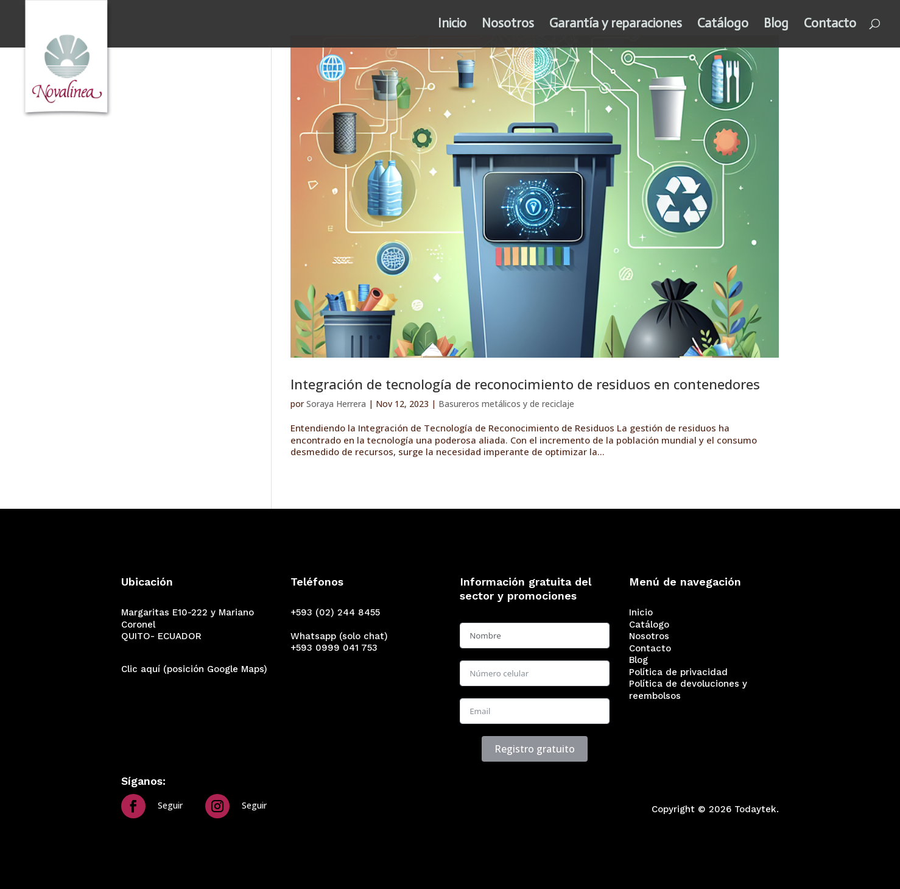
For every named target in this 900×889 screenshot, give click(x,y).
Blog (776, 26)
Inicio (452, 26)
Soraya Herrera (336, 403)
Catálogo (722, 26)
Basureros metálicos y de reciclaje (506, 403)
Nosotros (508, 26)
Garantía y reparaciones (615, 26)
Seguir (170, 805)
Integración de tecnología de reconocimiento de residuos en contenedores (525, 384)
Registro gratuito (534, 749)
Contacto (830, 26)
